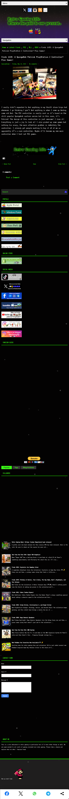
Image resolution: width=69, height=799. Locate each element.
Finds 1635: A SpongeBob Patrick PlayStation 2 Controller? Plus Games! (32, 58)
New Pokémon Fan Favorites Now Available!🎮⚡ (27, 642)
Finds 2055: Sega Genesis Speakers (23, 617)
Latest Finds (14, 47)
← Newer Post (6, 164)
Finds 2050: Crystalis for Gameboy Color (25, 567)
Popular (7, 467)
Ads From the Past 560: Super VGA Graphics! (26, 555)
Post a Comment (12, 177)
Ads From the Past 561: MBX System (23, 630)
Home (4, 47)
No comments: (33, 64)
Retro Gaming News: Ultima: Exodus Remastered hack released (31, 542)
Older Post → (62, 164)
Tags (16, 467)
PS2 (24, 47)
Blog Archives (28, 467)
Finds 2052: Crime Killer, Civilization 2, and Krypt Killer (31, 605)
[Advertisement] (18, 400)
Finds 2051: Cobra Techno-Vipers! (23, 592)
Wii (30, 47)
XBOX (36, 47)
